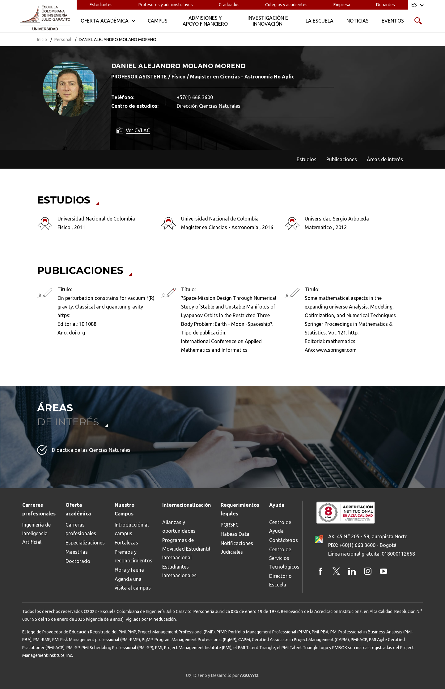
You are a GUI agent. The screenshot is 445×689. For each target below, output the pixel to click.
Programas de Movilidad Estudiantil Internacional (186, 548)
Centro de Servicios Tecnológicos (284, 558)
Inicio (42, 39)
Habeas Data (235, 534)
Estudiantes (101, 4)
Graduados (229, 4)
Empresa (341, 4)
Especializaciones (85, 542)
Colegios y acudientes (286, 4)
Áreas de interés (385, 159)
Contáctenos (283, 540)
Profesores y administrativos (165, 4)
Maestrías (77, 552)
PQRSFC (230, 524)
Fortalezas (126, 542)
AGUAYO (249, 675)
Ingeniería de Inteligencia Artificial (36, 533)
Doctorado (78, 561)
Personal (62, 39)
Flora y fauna (129, 570)
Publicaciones (341, 159)
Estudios (306, 159)
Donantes (385, 4)
